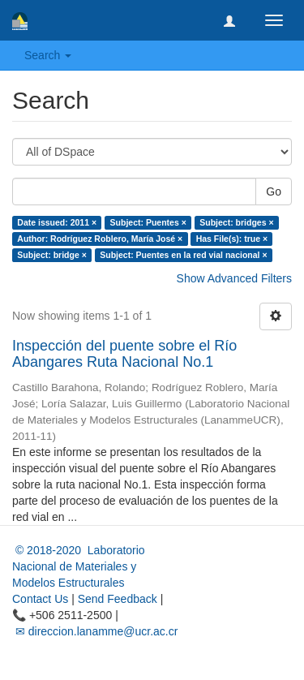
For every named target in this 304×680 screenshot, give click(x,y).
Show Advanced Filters (234, 278)
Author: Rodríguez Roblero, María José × (99, 238)
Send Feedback (117, 598)
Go (273, 191)
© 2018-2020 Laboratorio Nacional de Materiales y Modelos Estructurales (78, 566)
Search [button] (47, 55)
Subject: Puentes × (148, 222)
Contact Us (40, 598)
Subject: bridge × (51, 255)
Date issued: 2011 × (56, 222)
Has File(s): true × (232, 238)
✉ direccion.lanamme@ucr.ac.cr (95, 631)
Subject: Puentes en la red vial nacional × (183, 255)
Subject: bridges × (236, 222)
